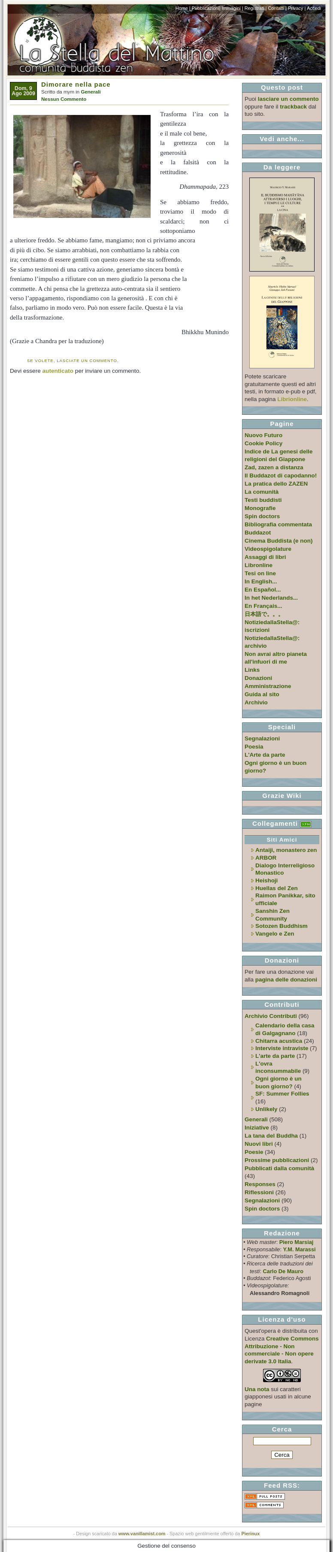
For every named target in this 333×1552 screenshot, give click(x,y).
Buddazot (258, 532)
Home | (183, 8)
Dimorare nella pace (76, 84)
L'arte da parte (275, 1056)
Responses (260, 1184)
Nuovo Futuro (263, 435)
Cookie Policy (263, 443)
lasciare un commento (288, 99)
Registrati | (256, 8)
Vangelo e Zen (274, 933)
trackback (293, 106)
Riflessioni (259, 1192)
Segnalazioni (262, 738)
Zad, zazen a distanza (274, 467)
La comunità (262, 492)
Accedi (314, 8)
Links (252, 670)
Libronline (258, 565)
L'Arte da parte (265, 755)
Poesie (254, 1152)
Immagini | (232, 8)
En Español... (263, 589)
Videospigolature (268, 549)
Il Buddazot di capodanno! (281, 475)
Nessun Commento (63, 99)
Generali (90, 91)
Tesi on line (260, 573)
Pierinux (250, 1533)
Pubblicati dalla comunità (279, 1168)
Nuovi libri (259, 1144)
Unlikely (266, 1109)
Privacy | (297, 8)
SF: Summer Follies (282, 1093)
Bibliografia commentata (278, 524)
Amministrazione (268, 686)
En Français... (263, 606)
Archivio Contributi (271, 1016)
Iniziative (257, 1127)
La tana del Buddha (271, 1135)
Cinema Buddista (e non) (278, 540)
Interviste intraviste (281, 1048)
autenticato (58, 371)
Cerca (282, 1429)
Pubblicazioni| (206, 8)
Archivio (256, 702)
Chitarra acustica (278, 1041)
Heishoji (266, 880)
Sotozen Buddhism (281, 926)
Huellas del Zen (276, 888)
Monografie (260, 508)
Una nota (257, 1389)
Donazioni (258, 678)
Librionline (292, 399)
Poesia (254, 746)
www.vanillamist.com (142, 1533)
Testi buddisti (263, 500)
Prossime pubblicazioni (277, 1160)
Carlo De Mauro (283, 1271)
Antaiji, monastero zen (286, 850)
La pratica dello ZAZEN (276, 483)
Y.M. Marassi (299, 1249)
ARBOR (265, 858)
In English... (261, 581)
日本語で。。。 (264, 614)
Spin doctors (262, 516)
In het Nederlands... (271, 598)
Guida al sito (262, 694)
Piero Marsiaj (296, 1242)
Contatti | (277, 8)
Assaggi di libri (265, 557)
